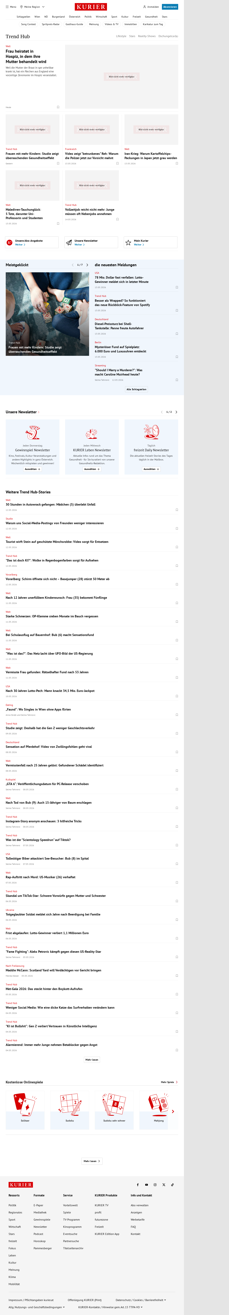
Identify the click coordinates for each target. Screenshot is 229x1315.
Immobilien (131, 24)
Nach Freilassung (15, 965)
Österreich (74, 16)
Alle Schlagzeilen (136, 389)
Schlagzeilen (23, 16)
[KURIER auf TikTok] (172, 1185)
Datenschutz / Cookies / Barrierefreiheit (139, 1300)
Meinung (94, 24)
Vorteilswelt (70, 1205)
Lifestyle (121, 36)
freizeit (13, 1241)
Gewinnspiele (42, 1219)
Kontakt (135, 1234)
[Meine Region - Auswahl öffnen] (43, 6)
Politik (88, 16)
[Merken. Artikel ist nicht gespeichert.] (58, 107)
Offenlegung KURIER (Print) (84, 1300)
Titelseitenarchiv (73, 1248)
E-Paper (38, 1205)
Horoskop (40, 1241)
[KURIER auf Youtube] (146, 1185)
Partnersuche (71, 1241)
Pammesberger (43, 1248)
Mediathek (40, 1212)
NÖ (46, 16)
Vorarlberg (11, 574)
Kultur (124, 16)
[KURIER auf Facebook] (138, 1185)
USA (97, 272)
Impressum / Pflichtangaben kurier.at (31, 1300)
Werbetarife (138, 1219)
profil (98, 1212)
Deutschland (101, 319)
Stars (164, 16)
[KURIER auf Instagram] (155, 1185)
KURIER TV (101, 1205)
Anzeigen (136, 1212)
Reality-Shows (147, 36)
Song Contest (28, 24)
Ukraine (10, 909)
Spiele (67, 1212)
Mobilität (14, 1284)
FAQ (133, 1226)
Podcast (38, 1234)
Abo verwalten (139, 1205)
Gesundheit (151, 16)
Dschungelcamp (168, 36)
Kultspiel (11, 779)
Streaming (100, 365)
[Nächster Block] (87, 265)
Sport (114, 16)
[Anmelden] (151, 7)
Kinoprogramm (72, 1226)
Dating (9, 705)
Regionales (15, 1212)
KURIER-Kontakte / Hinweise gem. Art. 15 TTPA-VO (109, 1307)
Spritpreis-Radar (51, 24)
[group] (47, 313)
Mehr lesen (92, 1059)
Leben (12, 1255)
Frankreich (71, 148)
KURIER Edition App (107, 1234)
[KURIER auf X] (164, 1185)
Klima (12, 1277)
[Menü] (11, 7)
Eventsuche (70, 1234)
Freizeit (137, 16)
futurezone (101, 1219)
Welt (8, 46)
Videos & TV (111, 24)
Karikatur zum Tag (153, 24)
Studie (9, 518)
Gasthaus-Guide (74, 24)
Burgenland (58, 16)
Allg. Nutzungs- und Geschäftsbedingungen (35, 1307)
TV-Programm (71, 1219)
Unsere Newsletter (21, 412)
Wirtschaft (101, 16)
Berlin (98, 342)
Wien (37, 16)
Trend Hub (11, 148)
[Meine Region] (30, 7)
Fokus (12, 1248)
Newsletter (40, 1226)
